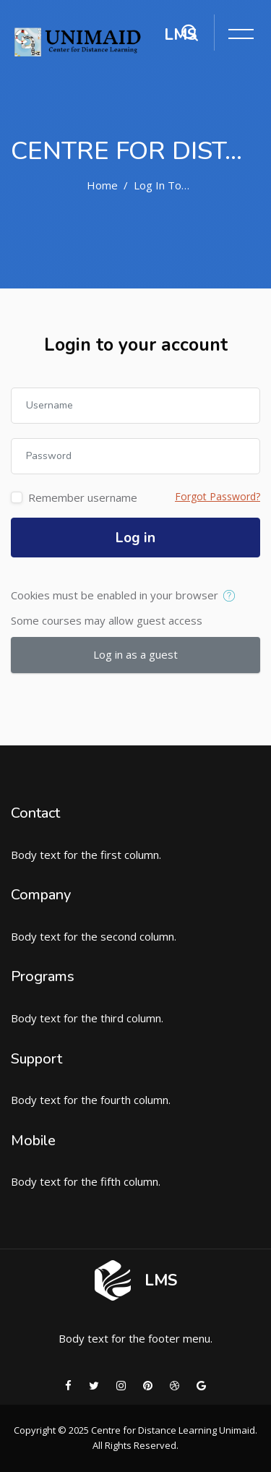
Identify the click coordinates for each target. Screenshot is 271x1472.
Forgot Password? (217, 496)
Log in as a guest (135, 654)
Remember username (82, 497)
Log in (135, 538)
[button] (232, 596)
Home (102, 185)
